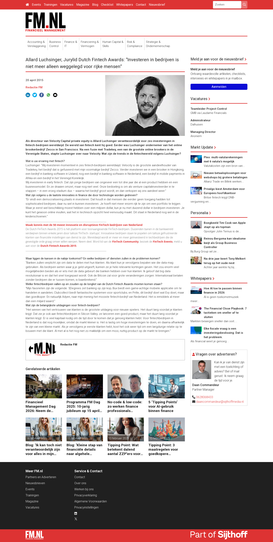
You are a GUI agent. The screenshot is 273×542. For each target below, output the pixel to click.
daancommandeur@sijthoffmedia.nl (220, 401)
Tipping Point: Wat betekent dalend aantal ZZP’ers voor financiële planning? (124, 449)
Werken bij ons (84, 489)
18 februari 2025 (159, 395)
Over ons (80, 483)
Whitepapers (124, 4)
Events (36, 4)
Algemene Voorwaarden (90, 501)
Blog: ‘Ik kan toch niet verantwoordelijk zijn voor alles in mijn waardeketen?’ (44, 449)
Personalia (199, 213)
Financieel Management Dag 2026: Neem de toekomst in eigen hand (41, 406)
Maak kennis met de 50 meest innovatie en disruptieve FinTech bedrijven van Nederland (84, 225)
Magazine (82, 4)
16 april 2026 (34, 395)
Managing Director (203, 132)
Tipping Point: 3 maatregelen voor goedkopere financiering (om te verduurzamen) (164, 449)
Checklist (107, 4)
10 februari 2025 (118, 438)
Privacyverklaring (85, 495)
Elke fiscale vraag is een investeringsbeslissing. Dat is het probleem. (223, 333)
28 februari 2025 (118, 395)
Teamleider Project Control (209, 108)
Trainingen (50, 4)
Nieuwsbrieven (35, 483)
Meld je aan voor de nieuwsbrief (217, 59)
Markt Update (202, 147)
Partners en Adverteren (41, 477)
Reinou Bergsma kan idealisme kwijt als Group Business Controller (225, 243)
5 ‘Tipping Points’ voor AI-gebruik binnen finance (163, 406)
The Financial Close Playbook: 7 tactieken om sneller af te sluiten (225, 313)
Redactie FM (34, 87)
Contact (141, 4)
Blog (95, 4)
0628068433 (204, 397)
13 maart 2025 (76, 395)
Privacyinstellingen (86, 507)
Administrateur (201, 120)
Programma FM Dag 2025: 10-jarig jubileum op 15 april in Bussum (83, 406)
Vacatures (66, 4)
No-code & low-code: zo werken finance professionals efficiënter (124, 406)
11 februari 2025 (77, 438)
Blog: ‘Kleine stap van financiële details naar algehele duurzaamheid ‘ (84, 449)
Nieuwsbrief (157, 4)
